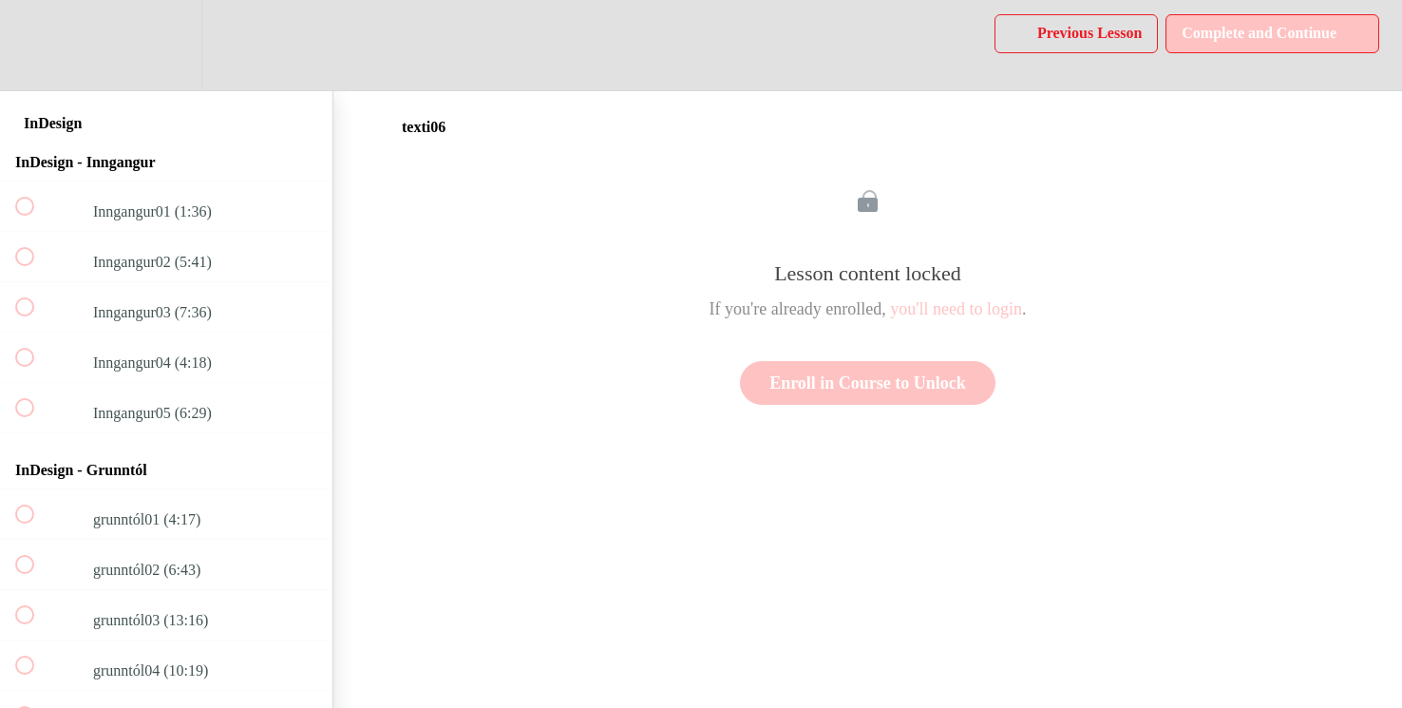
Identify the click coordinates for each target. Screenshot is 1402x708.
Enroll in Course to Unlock (867, 382)
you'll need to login (956, 308)
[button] (35, 45)
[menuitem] (166, 45)
